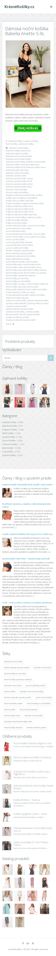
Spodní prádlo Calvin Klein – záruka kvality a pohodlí (26, 558)
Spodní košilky (8, 437)
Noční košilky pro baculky (17, 278)
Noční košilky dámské (36, 270)
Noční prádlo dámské (15, 289)
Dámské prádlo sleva (35, 167)
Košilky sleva (11, 200)
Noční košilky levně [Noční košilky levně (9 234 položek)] (12, 715)
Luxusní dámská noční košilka (19, 245)
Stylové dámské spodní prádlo (19, 308)
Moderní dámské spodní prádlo (20, 250)
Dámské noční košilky (15, 161)
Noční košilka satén (14, 267)
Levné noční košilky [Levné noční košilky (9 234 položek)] (44, 697)
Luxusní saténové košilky (17, 247)
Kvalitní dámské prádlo (16, 225)
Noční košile (7, 448)
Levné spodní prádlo (15, 239)
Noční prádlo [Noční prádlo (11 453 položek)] (9, 709)
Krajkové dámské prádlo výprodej (21, 214)
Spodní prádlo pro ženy (38, 303)
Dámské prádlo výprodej (17, 170)
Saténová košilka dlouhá (17, 297)
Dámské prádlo (13, 164)
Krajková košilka (13, 203)
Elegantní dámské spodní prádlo (20, 195)
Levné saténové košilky (34, 236)
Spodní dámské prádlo (37, 300)
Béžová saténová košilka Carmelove (32, 757)
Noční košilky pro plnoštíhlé (18, 281)
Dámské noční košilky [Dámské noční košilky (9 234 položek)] (33, 715)
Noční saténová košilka (36, 289)
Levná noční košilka (36, 225)
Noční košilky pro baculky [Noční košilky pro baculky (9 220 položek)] (15, 673)
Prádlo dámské (13, 292)
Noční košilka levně (31, 264)
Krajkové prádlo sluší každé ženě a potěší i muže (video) (27, 484)
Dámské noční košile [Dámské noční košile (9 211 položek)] (42, 667)
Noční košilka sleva (32, 267)
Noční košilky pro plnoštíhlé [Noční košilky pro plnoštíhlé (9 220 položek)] (38, 703)
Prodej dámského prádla (17, 295)
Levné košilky (39, 234)
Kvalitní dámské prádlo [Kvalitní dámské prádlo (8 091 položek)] (36, 727)
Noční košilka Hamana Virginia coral (32, 743)
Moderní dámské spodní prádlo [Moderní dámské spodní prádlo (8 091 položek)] (17, 697)
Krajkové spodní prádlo (16, 223)
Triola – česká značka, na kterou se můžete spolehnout (27, 602)
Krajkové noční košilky (16, 217)
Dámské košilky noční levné (18, 150)
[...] (24, 496)
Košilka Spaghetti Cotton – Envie (30, 814)
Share (10, 324)
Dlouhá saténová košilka (17, 192)
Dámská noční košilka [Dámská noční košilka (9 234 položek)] (13, 661)
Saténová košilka (37, 295)
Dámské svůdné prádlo (16, 189)
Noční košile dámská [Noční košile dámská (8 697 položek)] (28, 709)
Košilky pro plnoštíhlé (27, 198)
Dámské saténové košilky (17, 173)
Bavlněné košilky (9, 425)
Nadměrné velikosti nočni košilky (20, 256)
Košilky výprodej (25, 200)
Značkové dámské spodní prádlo (21, 320)
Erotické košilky (9, 455)
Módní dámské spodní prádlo (19, 253)
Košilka (39, 195)
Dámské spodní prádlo (16, 175)
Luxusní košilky (9, 440)
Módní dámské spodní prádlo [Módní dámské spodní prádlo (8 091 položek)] (16, 667)
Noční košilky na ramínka (35, 272)
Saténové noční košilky (16, 300)
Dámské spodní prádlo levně (19, 181)
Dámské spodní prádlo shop (19, 186)
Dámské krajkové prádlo (17, 153)
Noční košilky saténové (37, 284)
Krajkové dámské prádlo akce (19, 206)
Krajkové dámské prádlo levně (19, 209)
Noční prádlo (32, 286)
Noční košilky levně (14, 272)
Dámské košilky (15, 141)
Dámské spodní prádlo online (19, 184)
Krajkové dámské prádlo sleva (19, 211)
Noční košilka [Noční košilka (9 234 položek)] (9, 691)
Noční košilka (32, 261)
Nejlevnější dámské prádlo (18, 259)
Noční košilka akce (14, 264)
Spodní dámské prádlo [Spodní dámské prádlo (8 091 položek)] (35, 685)
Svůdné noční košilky (15, 311)
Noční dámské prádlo (15, 261)
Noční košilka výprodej (16, 270)
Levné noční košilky (14, 236)
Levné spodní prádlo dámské (19, 242)
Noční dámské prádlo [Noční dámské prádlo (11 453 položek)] (13, 703)
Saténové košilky (26, 144)
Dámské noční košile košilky (18, 159)
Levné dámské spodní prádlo (19, 234)
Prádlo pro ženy (27, 292)
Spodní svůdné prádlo (17, 306)
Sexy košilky (7, 451)
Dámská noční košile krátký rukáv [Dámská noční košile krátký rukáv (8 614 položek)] (18, 721)
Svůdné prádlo (32, 311)
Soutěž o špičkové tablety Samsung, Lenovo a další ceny (27, 534)
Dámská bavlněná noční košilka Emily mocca (32, 829)
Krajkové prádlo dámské (17, 220)
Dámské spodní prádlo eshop (19, 178)
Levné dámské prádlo (16, 231)
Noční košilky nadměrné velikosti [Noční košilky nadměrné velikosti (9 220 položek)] (18, 679)
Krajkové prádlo (34, 217)
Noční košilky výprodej (16, 286)
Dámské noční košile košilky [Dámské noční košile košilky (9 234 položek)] (31, 691)
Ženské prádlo (12, 314)
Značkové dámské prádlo (17, 317)
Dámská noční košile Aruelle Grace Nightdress (31, 773)
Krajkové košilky (30, 141)
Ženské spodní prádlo (30, 314)
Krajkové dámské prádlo (33, 203)
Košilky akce (11, 198)
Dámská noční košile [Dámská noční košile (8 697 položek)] (13, 685)
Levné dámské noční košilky (18, 228)
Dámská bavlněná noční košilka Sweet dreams (33, 787)
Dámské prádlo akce (30, 164)
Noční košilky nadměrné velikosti (20, 275)
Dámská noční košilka (19, 148)
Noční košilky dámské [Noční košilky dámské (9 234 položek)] (13, 727)
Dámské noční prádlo (35, 161)
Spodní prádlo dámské (16, 303)
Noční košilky (11, 144)
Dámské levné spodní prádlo (19, 156)
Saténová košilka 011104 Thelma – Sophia (31, 844)
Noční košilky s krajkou (16, 284)
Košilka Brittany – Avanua (26, 800)
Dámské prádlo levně (15, 167)
